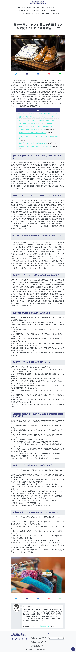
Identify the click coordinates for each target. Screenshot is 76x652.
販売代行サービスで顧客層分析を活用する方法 (32, 133)
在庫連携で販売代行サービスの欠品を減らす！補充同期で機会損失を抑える (38, 137)
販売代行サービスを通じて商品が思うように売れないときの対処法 (38, 10)
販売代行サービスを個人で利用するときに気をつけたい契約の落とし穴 (38, 7)
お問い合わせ (57, 14)
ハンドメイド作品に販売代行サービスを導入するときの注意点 (33, 14)
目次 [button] (38, 110)
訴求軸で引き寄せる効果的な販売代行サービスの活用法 (35, 146)
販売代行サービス (45, 626)
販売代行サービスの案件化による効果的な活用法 (33, 143)
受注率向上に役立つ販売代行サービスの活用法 (32, 130)
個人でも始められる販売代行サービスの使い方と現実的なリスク (37, 123)
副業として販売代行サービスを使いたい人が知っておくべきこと (37, 117)
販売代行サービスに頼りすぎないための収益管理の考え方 (35, 126)
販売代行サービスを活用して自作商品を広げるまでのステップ (36, 120)
